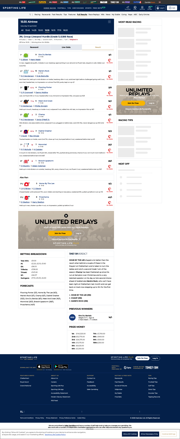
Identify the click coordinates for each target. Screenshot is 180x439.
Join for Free (60, 233)
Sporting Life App (57, 389)
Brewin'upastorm (46, 161)
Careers (54, 382)
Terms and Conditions (27, 418)
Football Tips (152, 382)
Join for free (142, 358)
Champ (41, 114)
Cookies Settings (168, 434)
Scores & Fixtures (121, 386)
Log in (78, 233)
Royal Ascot (24, 382)
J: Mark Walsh (83, 320)
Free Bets (118, 397)
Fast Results (119, 382)
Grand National (25, 386)
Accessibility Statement (59, 393)
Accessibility (91, 386)
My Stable (118, 393)
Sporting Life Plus (57, 386)
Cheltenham (24, 378)
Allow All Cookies (130, 434)
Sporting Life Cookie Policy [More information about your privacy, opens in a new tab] (55, 435)
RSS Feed (54, 400)
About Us (54, 378)
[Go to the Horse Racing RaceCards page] (143, 8)
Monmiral (42, 144)
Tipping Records (154, 397)
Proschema (44, 197)
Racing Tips (152, 378)
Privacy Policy (39, 418)
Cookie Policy (81, 418)
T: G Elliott (93, 320)
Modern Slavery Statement (60, 397)
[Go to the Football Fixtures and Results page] (135, 8)
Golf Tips (151, 386)
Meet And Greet (45, 101)
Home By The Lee (46, 183)
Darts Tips (151, 389)
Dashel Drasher (45, 131)
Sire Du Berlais (44, 55)
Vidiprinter (118, 389)
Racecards (118, 378)
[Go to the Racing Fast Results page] (128, 8)
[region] (90, 434)
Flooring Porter (45, 87)
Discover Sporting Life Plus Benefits (66, 239)
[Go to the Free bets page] (150, 8)
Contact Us (91, 378)
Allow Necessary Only (149, 434)
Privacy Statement (51, 418)
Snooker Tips (152, 393)
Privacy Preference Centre (67, 418)
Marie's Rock (43, 71)
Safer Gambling (92, 389)
